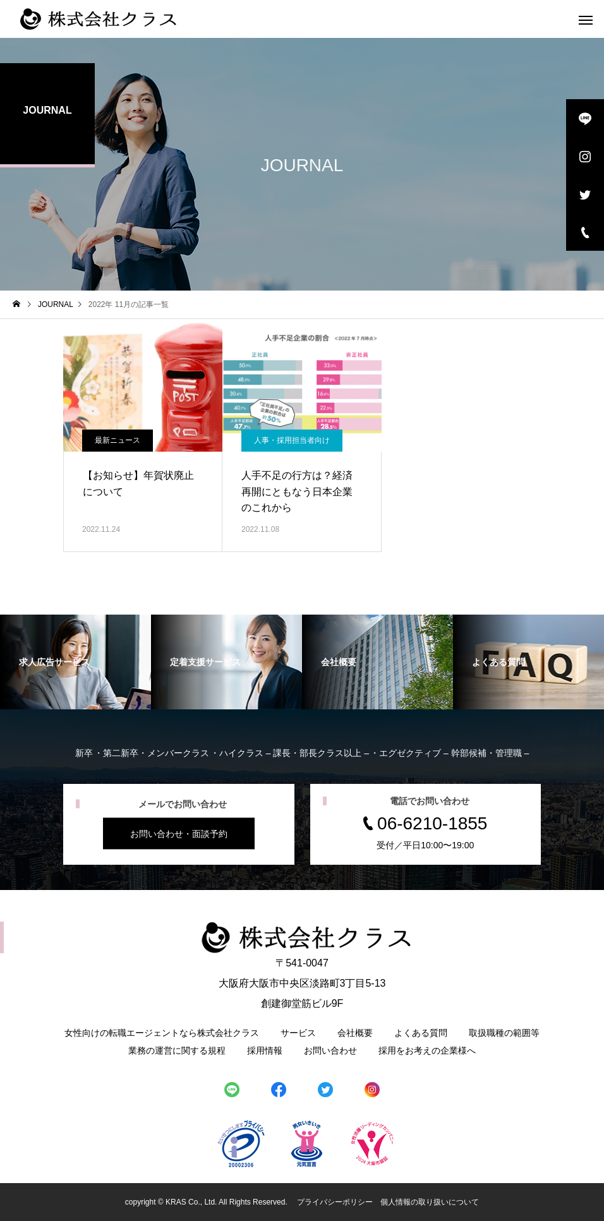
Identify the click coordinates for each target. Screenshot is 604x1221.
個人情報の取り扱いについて (429, 1202)
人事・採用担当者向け (292, 440)
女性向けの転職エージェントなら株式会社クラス (161, 1033)
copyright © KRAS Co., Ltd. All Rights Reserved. (207, 1202)
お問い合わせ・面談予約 (178, 834)
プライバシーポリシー (335, 1202)
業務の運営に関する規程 (177, 1050)
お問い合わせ (330, 1050)
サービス (298, 1033)
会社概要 (355, 1033)
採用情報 (264, 1050)
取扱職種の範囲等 (504, 1033)
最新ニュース (117, 440)
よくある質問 (420, 1033)
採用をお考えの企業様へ (427, 1050)
